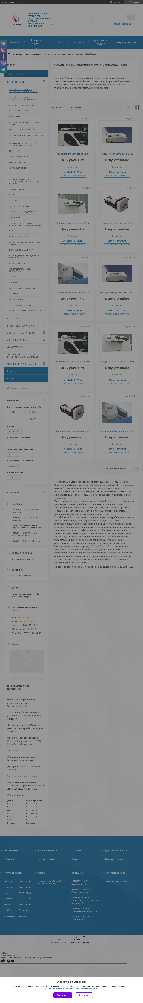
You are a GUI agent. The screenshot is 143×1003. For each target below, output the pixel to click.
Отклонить (84, 995)
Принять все (63, 995)
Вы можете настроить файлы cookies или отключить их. (70, 989)
